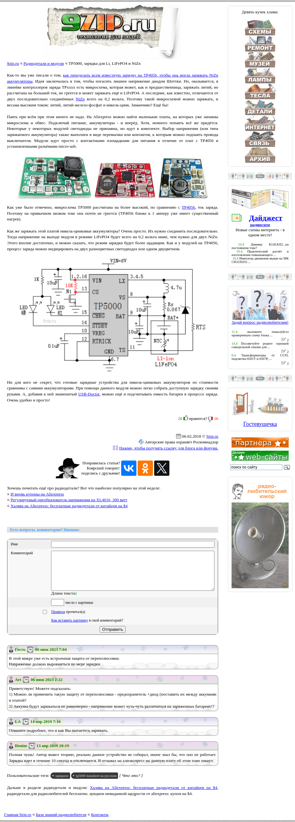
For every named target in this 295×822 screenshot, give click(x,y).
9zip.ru (13, 63)
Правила (58, 619)
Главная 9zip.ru (17, 814)
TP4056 (188, 207)
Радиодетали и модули (43, 63)
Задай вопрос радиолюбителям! (260, 320)
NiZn (80, 99)
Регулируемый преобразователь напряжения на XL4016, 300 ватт (68, 499)
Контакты (99, 814)
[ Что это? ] (131, 783)
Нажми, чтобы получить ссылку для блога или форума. (168, 448)
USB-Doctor (89, 394)
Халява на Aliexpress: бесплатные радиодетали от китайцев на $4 (69, 505)
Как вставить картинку (69, 628)
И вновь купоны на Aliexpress (37, 494)
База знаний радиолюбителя (61, 814)
